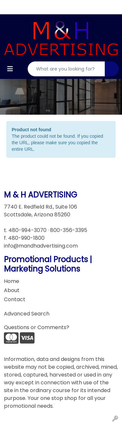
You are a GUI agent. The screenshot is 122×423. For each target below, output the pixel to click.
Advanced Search (26, 313)
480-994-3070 (27, 230)
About (12, 290)
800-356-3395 (68, 230)
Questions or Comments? (36, 327)
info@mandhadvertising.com (41, 246)
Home (11, 281)
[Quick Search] (66, 68)
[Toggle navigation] (10, 68)
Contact (14, 299)
